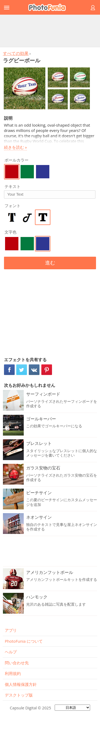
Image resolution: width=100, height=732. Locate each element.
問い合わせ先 (17, 662)
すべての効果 (16, 53)
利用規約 (13, 673)
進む (50, 263)
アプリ (11, 630)
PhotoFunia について (24, 641)
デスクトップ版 (19, 695)
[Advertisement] (50, 30)
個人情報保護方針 (21, 684)
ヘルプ (11, 651)
